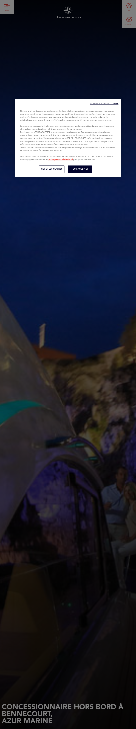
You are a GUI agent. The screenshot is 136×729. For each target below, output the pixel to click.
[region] (68, 138)
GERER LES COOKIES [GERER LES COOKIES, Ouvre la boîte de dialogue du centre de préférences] (52, 169)
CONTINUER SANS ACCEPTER (104, 103)
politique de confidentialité (61, 159)
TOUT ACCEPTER (79, 169)
